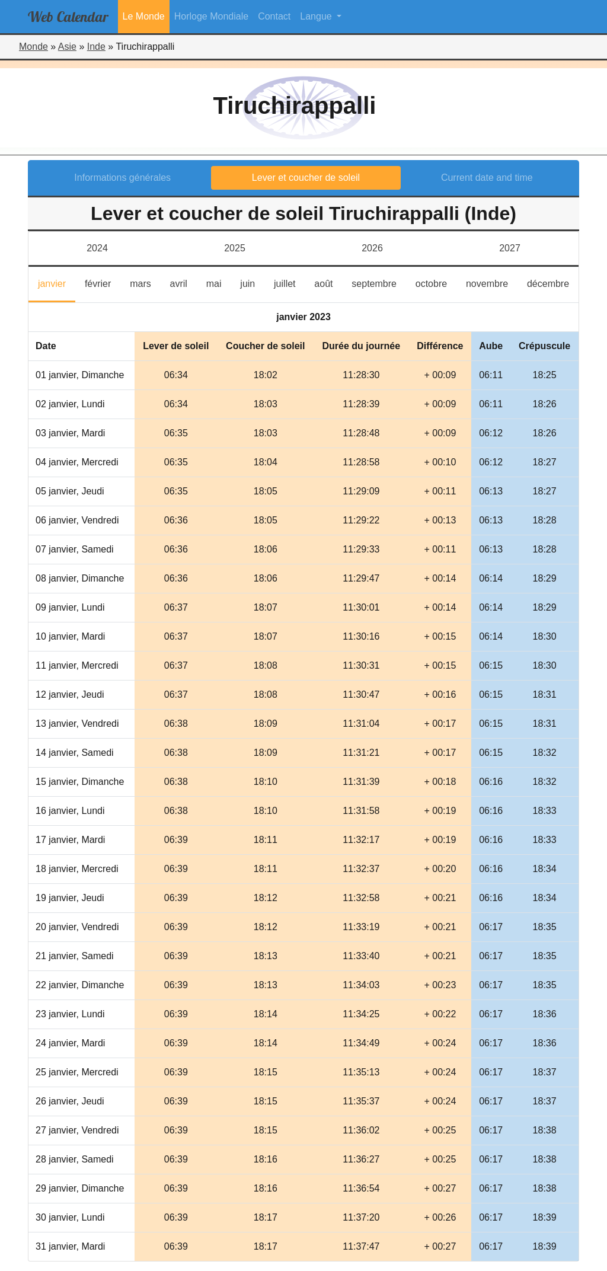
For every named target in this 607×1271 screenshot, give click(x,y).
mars (145, 282)
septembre (379, 282)
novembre (491, 282)
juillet (289, 282)
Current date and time (487, 178)
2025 (234, 248)
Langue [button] (317, 16)
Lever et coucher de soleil (306, 178)
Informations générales (122, 178)
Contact (274, 16)
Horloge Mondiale (211, 16)
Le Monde (144, 16)
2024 (97, 248)
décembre (553, 282)
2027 (509, 248)
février (102, 282)
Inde (96, 46)
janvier (56, 282)
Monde (33, 46)
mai (218, 282)
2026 (372, 248)
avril (183, 282)
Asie (67, 46)
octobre (436, 282)
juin (252, 282)
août (328, 282)
